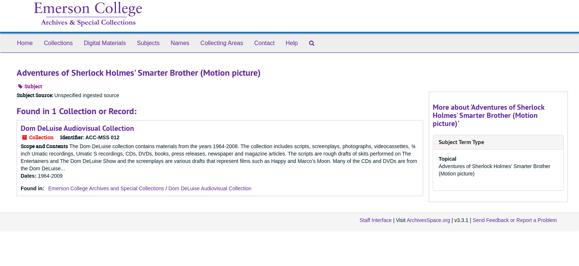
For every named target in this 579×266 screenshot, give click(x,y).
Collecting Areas (222, 43)
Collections (58, 43)
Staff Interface (376, 220)
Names (180, 43)
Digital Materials (105, 43)
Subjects (148, 43)
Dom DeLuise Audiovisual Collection (77, 128)
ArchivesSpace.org (428, 220)
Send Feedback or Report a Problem (515, 220)
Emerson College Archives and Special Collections (106, 188)
